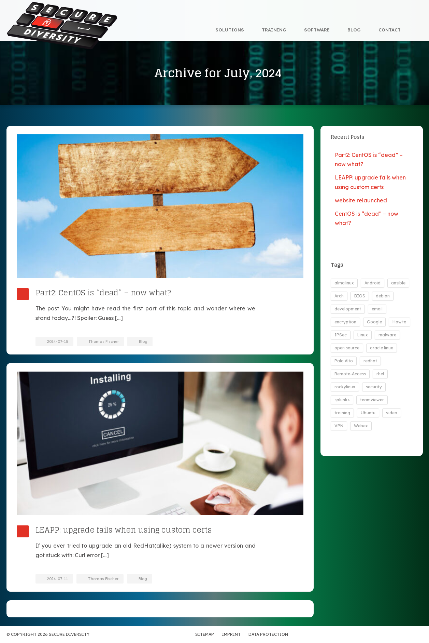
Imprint (231, 634)
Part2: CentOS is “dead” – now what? (103, 292)
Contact (389, 29)
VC (370, 634)
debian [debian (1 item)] (383, 295)
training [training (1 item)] (342, 412)
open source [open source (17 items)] (346, 347)
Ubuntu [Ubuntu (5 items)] (368, 412)
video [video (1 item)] (391, 412)
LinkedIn (383, 634)
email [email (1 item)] (377, 308)
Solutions (229, 29)
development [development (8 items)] (347, 308)
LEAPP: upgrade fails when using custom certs (123, 530)
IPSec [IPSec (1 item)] (340, 334)
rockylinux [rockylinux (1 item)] (344, 386)
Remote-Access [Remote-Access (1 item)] (350, 373)
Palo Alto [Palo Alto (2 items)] (343, 360)
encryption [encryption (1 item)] (345, 321)
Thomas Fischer (103, 341)
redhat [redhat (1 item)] (370, 360)
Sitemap (204, 634)
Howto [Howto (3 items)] (399, 321)
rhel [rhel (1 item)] (380, 373)
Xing (397, 634)
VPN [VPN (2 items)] (338, 425)
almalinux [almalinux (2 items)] (344, 282)
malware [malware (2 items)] (387, 334)
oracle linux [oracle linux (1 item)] (381, 347)
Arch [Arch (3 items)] (339, 295)
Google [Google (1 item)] (374, 321)
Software (317, 29)
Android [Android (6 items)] (372, 282)
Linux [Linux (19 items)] (362, 334)
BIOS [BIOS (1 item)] (359, 295)
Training (274, 29)
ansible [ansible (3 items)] (398, 282)
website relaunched (361, 200)
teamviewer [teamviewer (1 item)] (372, 399)
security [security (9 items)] (374, 386)
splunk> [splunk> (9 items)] (341, 399)
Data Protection (268, 634)
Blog (354, 29)
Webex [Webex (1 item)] (361, 425)
